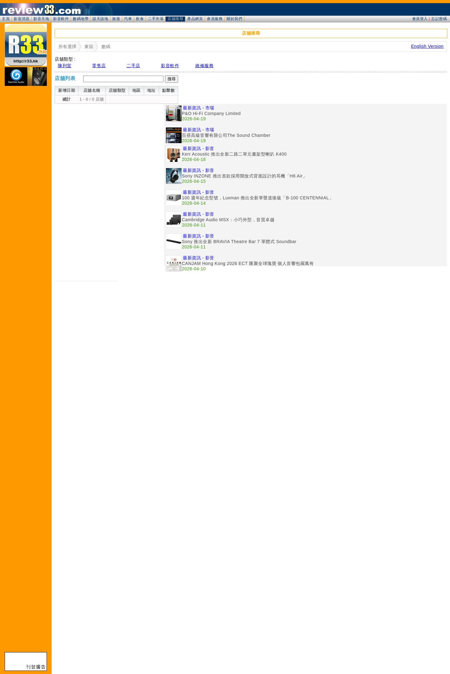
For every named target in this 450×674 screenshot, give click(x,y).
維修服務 (204, 65)
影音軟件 (61, 19)
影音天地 (41, 19)
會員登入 (420, 19)
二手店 (133, 65)
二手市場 (155, 19)
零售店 (99, 65)
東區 (88, 46)
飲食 (140, 19)
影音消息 (21, 19)
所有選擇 (67, 46)
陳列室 (65, 65)
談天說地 (100, 19)
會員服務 (214, 19)
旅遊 (116, 19)
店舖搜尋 (175, 19)
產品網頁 (195, 19)
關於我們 (234, 19)
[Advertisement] (109, 147)
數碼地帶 (80, 19)
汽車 (128, 19)
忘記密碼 (439, 19)
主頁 (6, 19)
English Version (427, 46)
